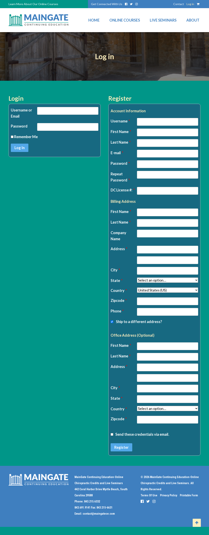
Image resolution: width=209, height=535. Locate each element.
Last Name (121, 142)
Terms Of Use (149, 495)
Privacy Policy (168, 495)
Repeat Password (120, 177)
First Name (121, 131)
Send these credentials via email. (140, 434)
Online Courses (124, 20)
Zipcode (119, 300)
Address (119, 249)
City (115, 270)
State (116, 280)
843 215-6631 (104, 507)
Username (120, 121)
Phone (117, 311)
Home (94, 20)
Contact (178, 4)
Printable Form (189, 495)
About (192, 20)
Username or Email (21, 113)
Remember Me (24, 136)
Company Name (118, 235)
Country (119, 290)
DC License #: (123, 190)
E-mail (117, 153)
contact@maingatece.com (99, 513)
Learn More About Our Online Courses (33, 4)
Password (19, 126)
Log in (190, 4)
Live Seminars (163, 20)
